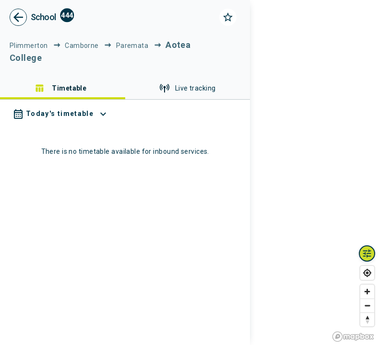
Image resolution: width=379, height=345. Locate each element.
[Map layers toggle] (367, 253)
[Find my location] (367, 273)
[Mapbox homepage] (353, 336)
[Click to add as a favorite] (228, 17)
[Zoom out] (367, 305)
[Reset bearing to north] (367, 319)
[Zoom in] (367, 292)
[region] (314, 172)
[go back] (18, 17)
